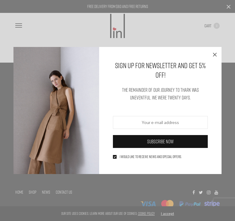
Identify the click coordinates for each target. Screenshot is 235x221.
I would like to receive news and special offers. (151, 157)
